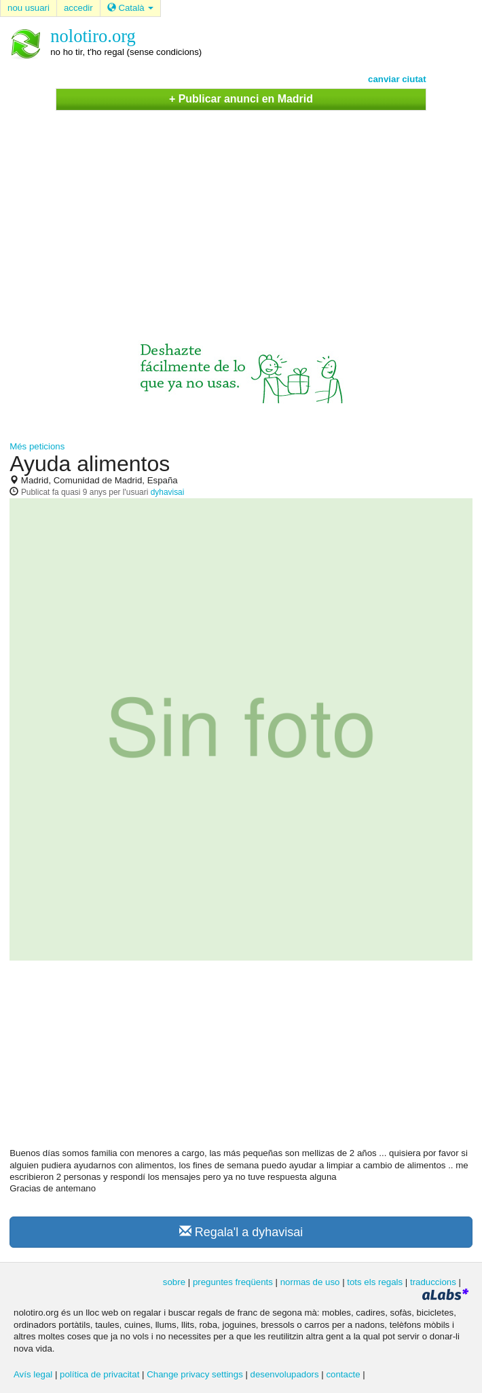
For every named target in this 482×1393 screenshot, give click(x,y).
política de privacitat (99, 1374)
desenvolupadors (285, 1374)
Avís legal (33, 1374)
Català (130, 8)
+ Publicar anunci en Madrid (241, 99)
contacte (343, 1374)
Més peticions (37, 446)
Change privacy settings (195, 1374)
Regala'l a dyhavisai (241, 1232)
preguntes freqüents (233, 1282)
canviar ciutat (397, 79)
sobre (174, 1282)
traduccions (433, 1282)
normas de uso (310, 1282)
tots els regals (375, 1282)
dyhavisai (168, 492)
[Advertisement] (241, 212)
